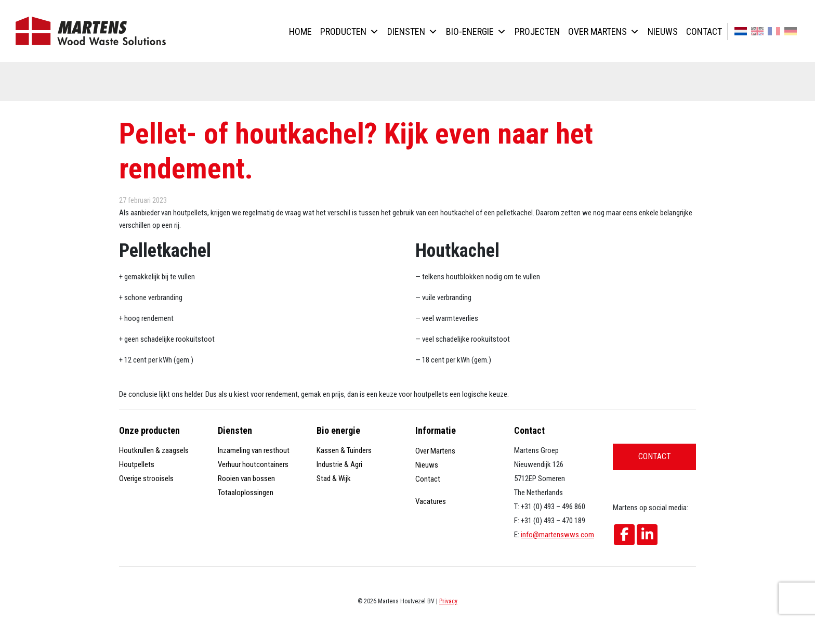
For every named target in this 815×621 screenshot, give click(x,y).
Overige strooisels (146, 478)
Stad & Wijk (334, 478)
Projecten (537, 31)
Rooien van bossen (246, 478)
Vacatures (430, 501)
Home (300, 31)
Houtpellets (136, 464)
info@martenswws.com (557, 534)
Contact (704, 31)
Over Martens (603, 31)
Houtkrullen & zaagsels (154, 450)
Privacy (448, 601)
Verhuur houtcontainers (253, 464)
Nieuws (663, 31)
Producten (349, 31)
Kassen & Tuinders (344, 450)
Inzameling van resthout (254, 450)
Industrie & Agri (339, 464)
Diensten (412, 31)
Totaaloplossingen (245, 492)
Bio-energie (476, 31)
